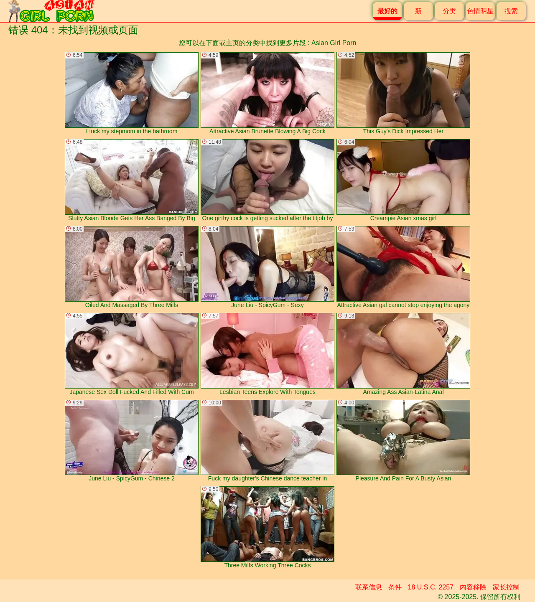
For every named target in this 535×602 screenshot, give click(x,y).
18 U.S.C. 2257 (430, 587)
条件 (395, 587)
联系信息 (368, 587)
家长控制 (506, 587)
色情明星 (480, 11)
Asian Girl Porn (334, 42)
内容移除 (473, 587)
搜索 (511, 11)
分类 (449, 11)
